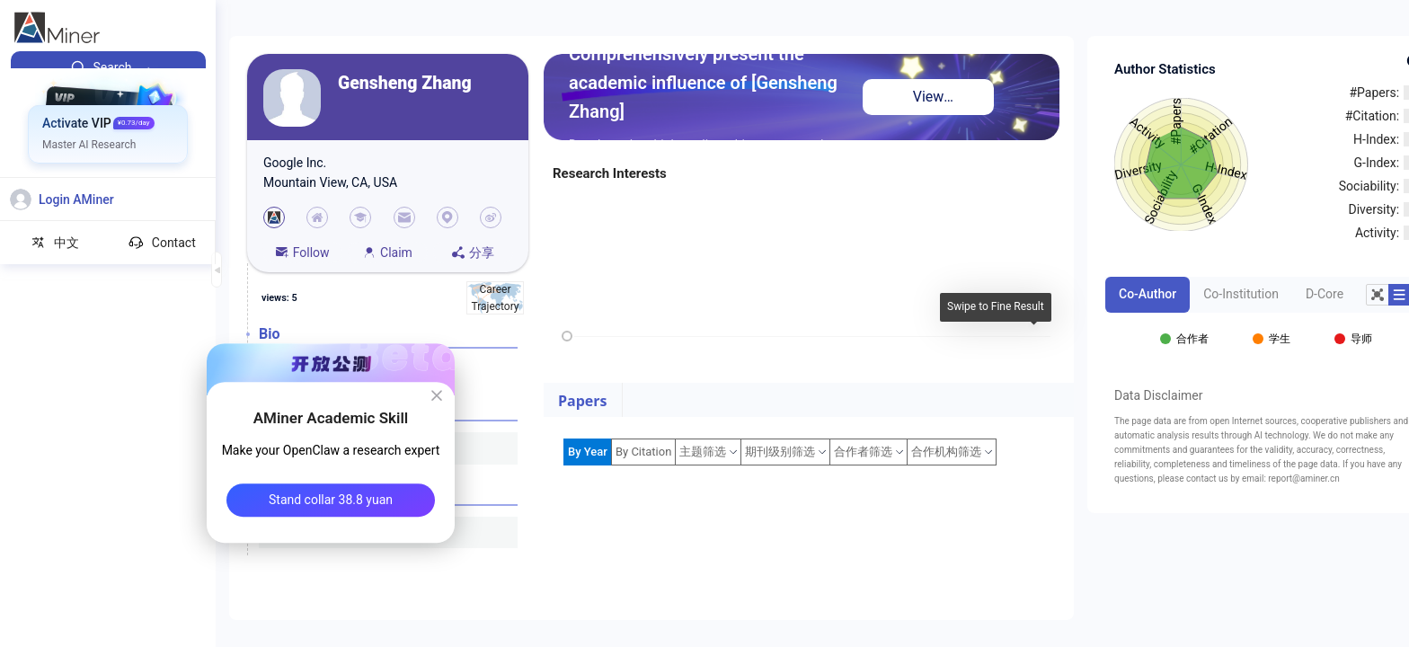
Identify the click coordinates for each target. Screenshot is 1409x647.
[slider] (567, 336)
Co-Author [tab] (1147, 294)
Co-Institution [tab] (1241, 294)
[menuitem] (108, 67)
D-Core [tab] (1324, 294)
